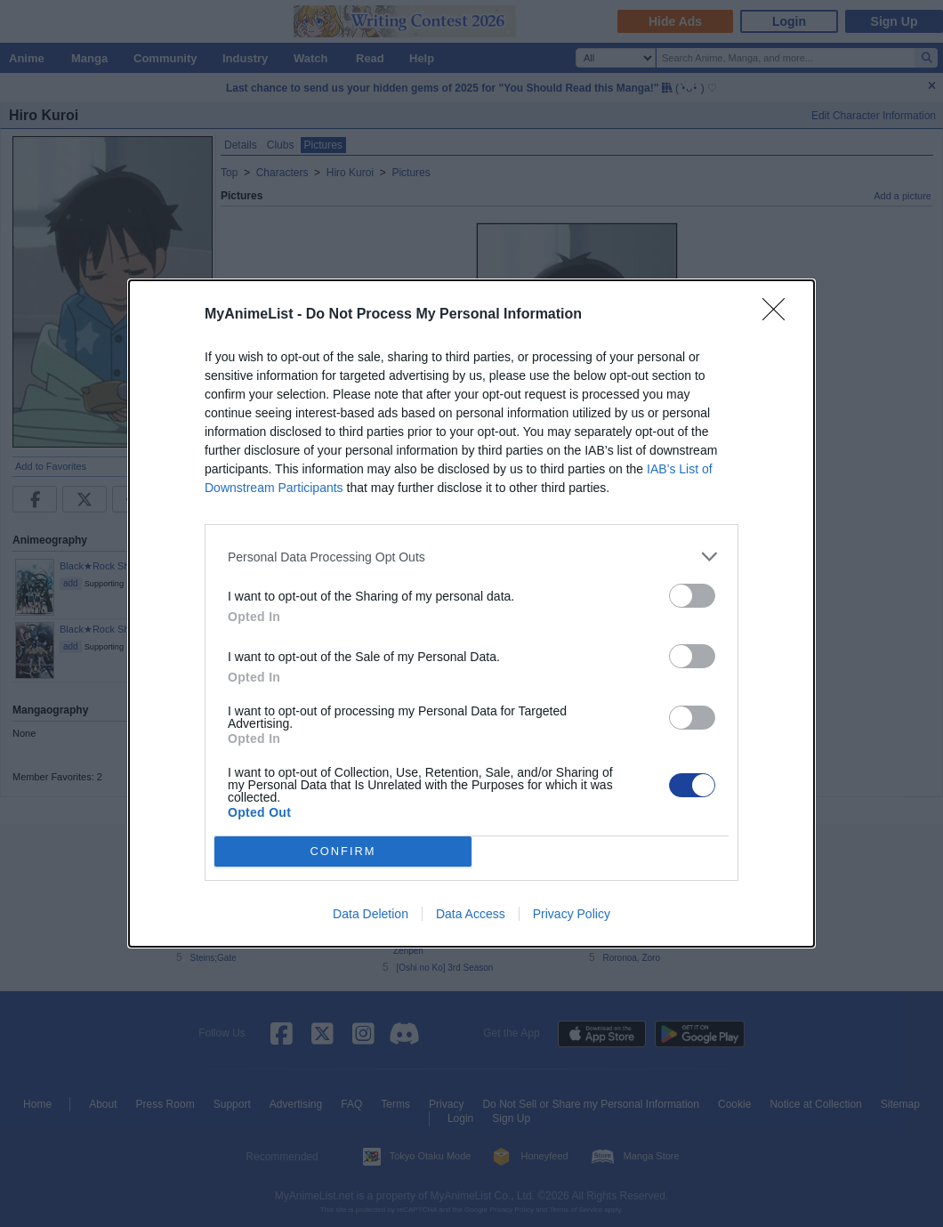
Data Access (470, 914)
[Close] (779, 315)
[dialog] (471, 613)
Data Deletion (370, 914)
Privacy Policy (571, 914)
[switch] (692, 596)
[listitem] (471, 556)
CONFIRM (343, 852)
